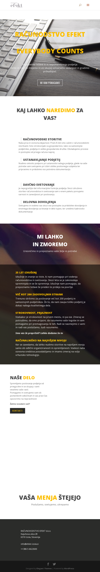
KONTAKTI (17, 410)
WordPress (69, 568)
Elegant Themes (44, 568)
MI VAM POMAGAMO (50, 83)
